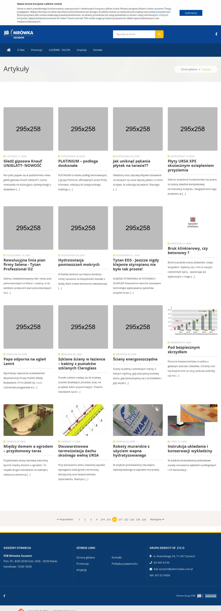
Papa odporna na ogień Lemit (25, 361)
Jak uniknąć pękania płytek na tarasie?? (131, 163)
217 (120, 519)
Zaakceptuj (191, 12)
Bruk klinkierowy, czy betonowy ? (188, 250)
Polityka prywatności (125, 564)
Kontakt (97, 50)
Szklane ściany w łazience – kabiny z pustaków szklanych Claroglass (81, 363)
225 (144, 519)
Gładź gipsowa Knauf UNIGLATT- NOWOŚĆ (23, 163)
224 (138, 519)
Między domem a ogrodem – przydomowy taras (28, 448)
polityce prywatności (159, 11)
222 (126, 519)
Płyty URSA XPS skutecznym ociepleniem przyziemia (191, 165)
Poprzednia (65, 519)
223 (132, 519)
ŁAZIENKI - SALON (59, 50)
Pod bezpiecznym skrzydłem (184, 349)
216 (115, 519)
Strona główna (189, 69)
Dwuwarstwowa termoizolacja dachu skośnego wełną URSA (78, 451)
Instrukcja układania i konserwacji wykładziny (190, 448)
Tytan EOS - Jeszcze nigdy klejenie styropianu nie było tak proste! (136, 264)
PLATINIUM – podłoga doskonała (78, 163)
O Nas (20, 50)
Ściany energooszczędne (135, 358)
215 (109, 519)
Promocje (36, 50)
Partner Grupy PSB (185, 595)
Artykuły (82, 50)
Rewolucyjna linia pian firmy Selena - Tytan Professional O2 (24, 264)
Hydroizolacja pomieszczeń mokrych (79, 262)
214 (103, 519)
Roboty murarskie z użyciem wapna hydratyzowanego (131, 451)
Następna (157, 519)
